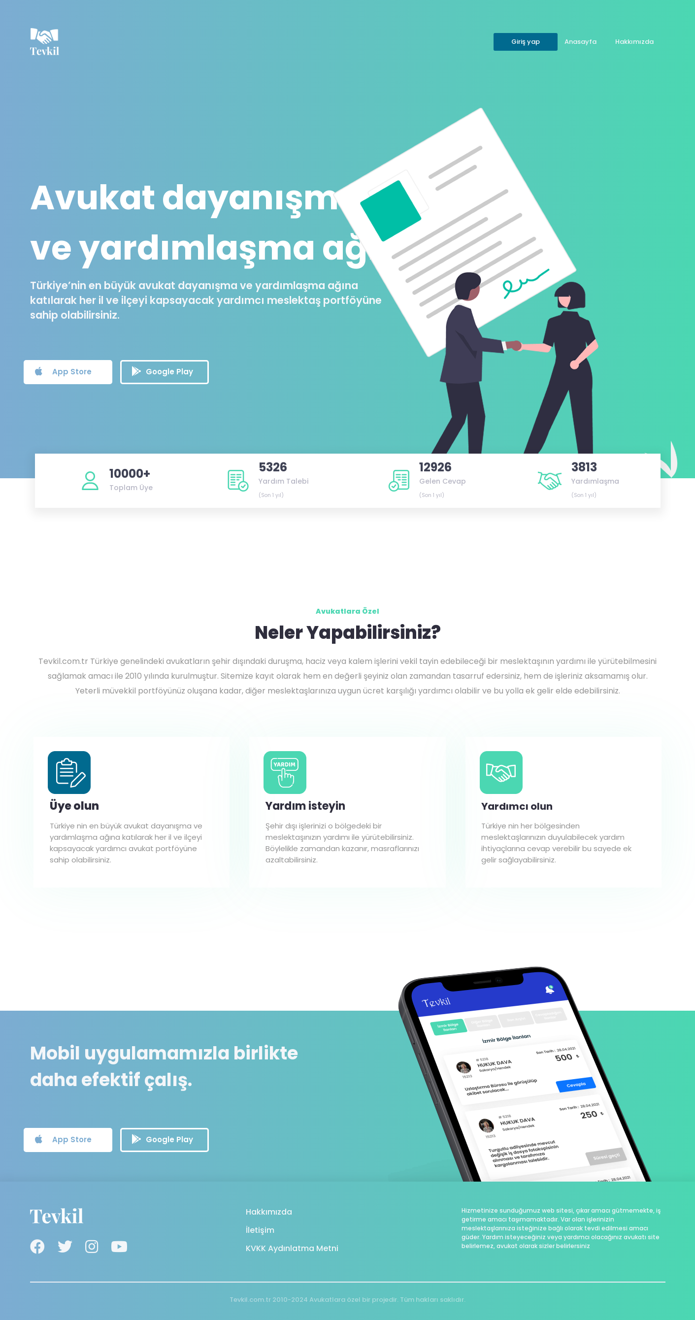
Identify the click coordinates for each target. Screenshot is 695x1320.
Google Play (162, 371)
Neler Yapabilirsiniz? (348, 632)
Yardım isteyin (305, 806)
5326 (273, 467)
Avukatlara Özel (347, 611)
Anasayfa (580, 41)
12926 (435, 467)
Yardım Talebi (283, 481)
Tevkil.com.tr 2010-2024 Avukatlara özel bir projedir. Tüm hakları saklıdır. (347, 1299)
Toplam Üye (131, 488)
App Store (63, 371)
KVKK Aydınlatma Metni (292, 1248)
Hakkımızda (634, 41)
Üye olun (74, 806)
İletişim (260, 1230)
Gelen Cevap (442, 481)
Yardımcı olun (517, 806)
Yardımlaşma (595, 481)
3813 (584, 467)
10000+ (129, 473)
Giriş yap (525, 41)
